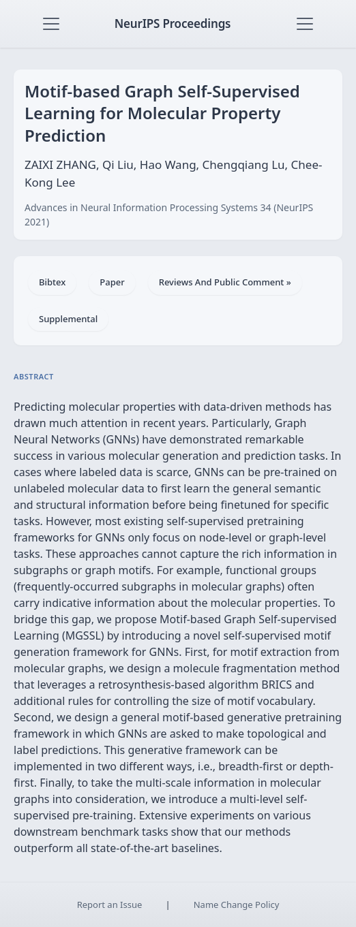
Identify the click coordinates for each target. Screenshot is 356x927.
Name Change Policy (237, 904)
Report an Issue (110, 904)
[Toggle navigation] (51, 24)
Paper (112, 282)
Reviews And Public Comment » (225, 282)
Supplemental (68, 319)
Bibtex (52, 282)
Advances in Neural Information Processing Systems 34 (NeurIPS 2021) (169, 214)
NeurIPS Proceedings (173, 23)
